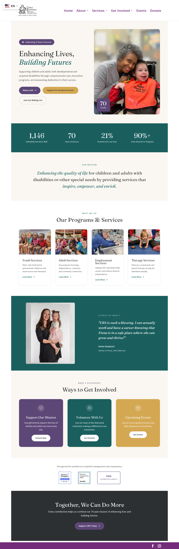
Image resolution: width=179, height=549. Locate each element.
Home (68, 11)
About (81, 11)
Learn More (28, 276)
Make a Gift (29, 90)
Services (98, 11)
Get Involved (120, 11)
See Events (138, 434)
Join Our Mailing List (32, 100)
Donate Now (41, 438)
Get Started (89, 438)
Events (141, 11)
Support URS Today (89, 525)
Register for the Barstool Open (60, 90)
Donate (155, 11)
